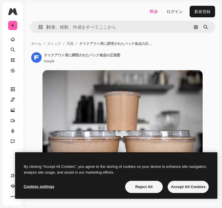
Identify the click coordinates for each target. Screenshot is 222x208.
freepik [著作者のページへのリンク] (49, 61)
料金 (154, 11)
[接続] (12, 175)
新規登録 (202, 11)
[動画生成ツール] (15, 120)
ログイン (174, 11)
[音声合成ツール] (15, 130)
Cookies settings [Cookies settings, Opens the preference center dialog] (39, 186)
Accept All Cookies (188, 187)
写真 (70, 44)
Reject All (144, 187)
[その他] (12, 196)
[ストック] (12, 60)
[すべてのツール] (12, 89)
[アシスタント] (15, 141)
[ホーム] (12, 39)
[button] (38, 27)
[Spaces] (15, 99)
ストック (54, 44)
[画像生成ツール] (15, 110)
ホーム (36, 44)
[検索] (12, 49)
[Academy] (12, 186)
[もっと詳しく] (12, 70)
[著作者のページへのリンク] (36, 57)
